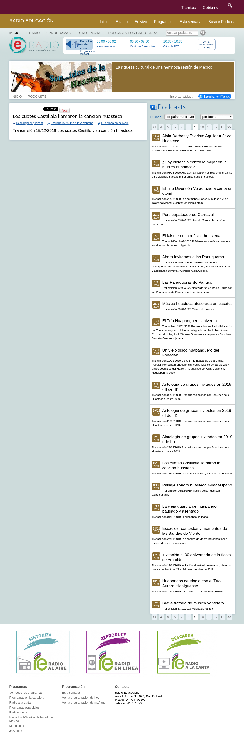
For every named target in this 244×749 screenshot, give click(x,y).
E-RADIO (33, 33)
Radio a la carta (20, 702)
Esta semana (190, 22)
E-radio (122, 22)
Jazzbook (15, 731)
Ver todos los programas (25, 692)
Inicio (104, 22)
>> (229, 127)
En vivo (141, 22)
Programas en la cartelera (26, 697)
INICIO (17, 96)
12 (215, 127)
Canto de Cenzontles (142, 46)
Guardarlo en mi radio (114, 123)
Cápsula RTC (171, 46)
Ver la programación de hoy (206, 44)
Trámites (188, 8)
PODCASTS (37, 96)
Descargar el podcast (29, 123)
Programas (163, 22)
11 (209, 127)
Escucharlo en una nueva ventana (72, 123)
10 (202, 127)
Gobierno (210, 8)
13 (222, 127)
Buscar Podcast (221, 22)
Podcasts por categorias (133, 33)
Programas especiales (24, 707)
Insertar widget (181, 96)
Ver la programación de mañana (83, 702)
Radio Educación (31, 20)
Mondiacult (16, 726)
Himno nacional (106, 46)
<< (154, 127)
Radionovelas (18, 712)
